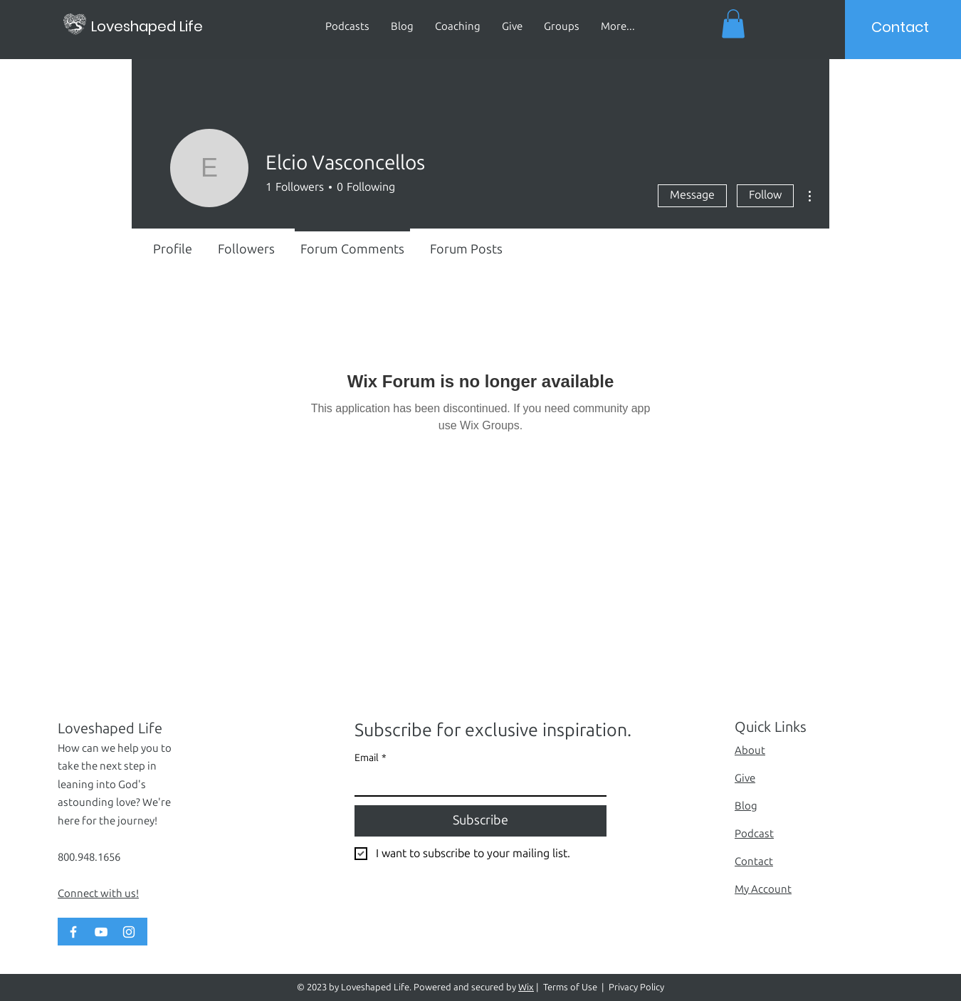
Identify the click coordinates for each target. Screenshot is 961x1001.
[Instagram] (129, 932)
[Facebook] (73, 932)
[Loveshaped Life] (163, 26)
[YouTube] (101, 932)
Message (692, 194)
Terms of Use (570, 987)
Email (371, 758)
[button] (733, 23)
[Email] (476, 782)
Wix (526, 987)
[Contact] (900, 27)
